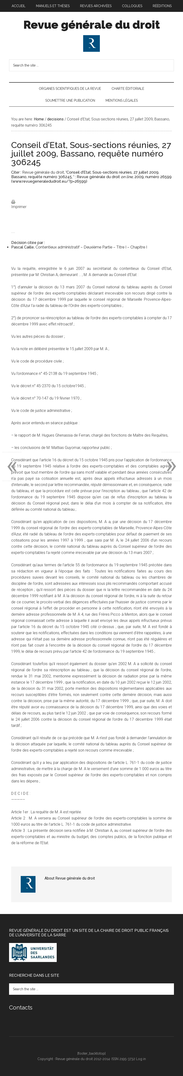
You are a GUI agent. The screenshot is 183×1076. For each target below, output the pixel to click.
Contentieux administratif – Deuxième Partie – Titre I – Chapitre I (91, 247)
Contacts (20, 1007)
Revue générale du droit (91, 24)
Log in (141, 1059)
